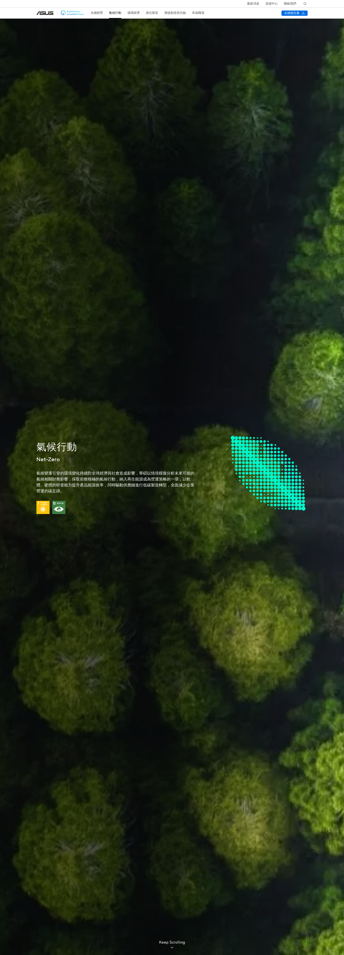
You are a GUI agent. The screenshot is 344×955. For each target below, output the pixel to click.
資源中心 (271, 4)
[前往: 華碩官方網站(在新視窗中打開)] (45, 13)
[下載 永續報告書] (294, 13)
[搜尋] (305, 3)
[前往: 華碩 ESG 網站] (72, 13)
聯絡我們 (290, 4)
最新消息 (253, 4)
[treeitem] (97, 13)
